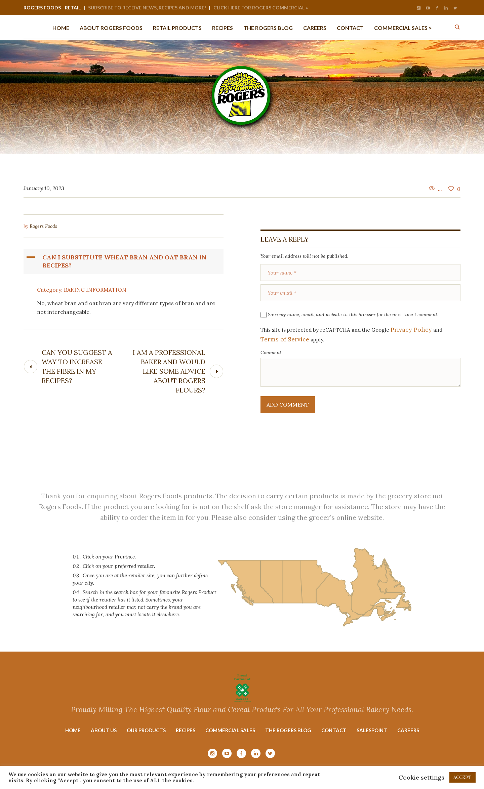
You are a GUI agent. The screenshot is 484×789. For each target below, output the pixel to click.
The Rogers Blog (288, 730)
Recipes (185, 730)
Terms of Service (284, 339)
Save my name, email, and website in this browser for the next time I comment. (353, 315)
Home (73, 730)
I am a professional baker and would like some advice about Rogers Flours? (169, 371)
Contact (334, 730)
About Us (104, 730)
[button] (124, 261)
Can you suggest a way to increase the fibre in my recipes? (77, 366)
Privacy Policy (411, 329)
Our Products (146, 730)
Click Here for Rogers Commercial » (260, 7)
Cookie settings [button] (421, 777)
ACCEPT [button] (462, 777)
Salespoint (372, 730)
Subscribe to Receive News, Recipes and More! (147, 7)
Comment (270, 352)
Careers (408, 730)
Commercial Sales (230, 730)
